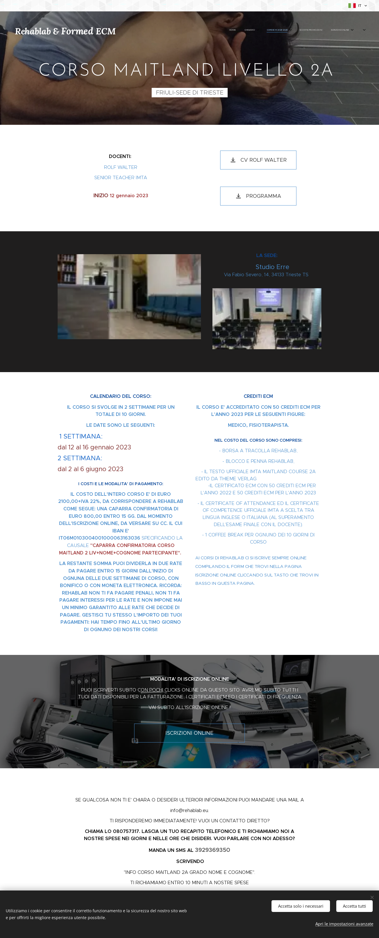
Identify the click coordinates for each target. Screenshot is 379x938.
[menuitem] (287, 30)
